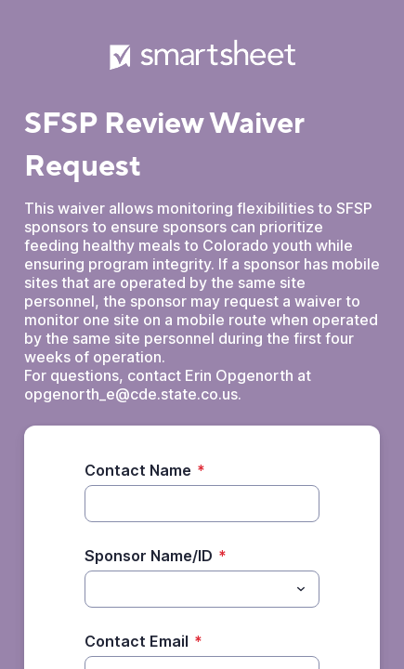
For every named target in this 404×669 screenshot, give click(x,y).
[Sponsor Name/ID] (187, 589)
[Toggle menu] (301, 589)
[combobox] (202, 589)
